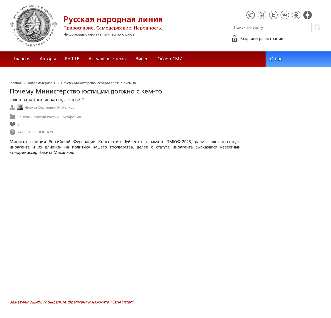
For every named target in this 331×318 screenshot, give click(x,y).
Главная (22, 58)
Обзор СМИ (169, 58)
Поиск (317, 27)
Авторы (48, 58)
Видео (142, 58)
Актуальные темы (107, 58)
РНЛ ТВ (72, 58)
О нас (276, 58)
